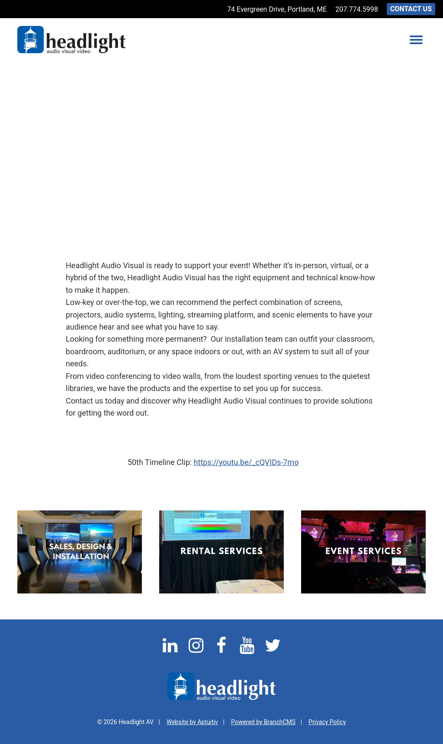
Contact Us (411, 9)
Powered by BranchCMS (263, 721)
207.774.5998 (356, 9)
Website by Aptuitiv (192, 721)
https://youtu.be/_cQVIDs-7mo (246, 462)
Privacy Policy (327, 721)
